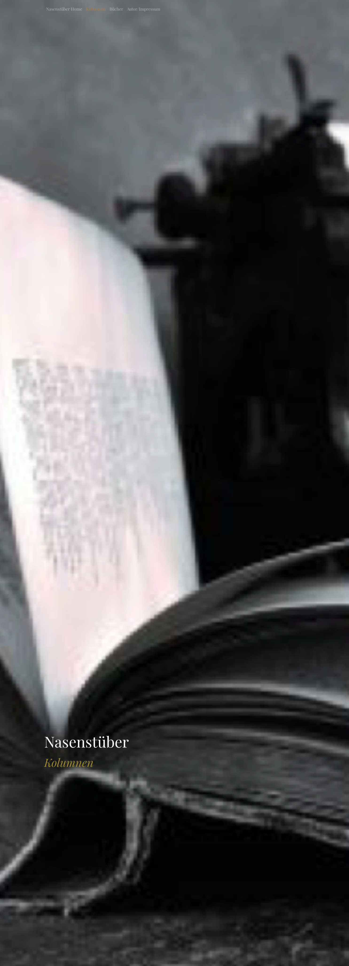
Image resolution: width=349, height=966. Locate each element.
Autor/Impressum (143, 9)
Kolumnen (96, 9)
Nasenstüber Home (64, 9)
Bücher (116, 9)
